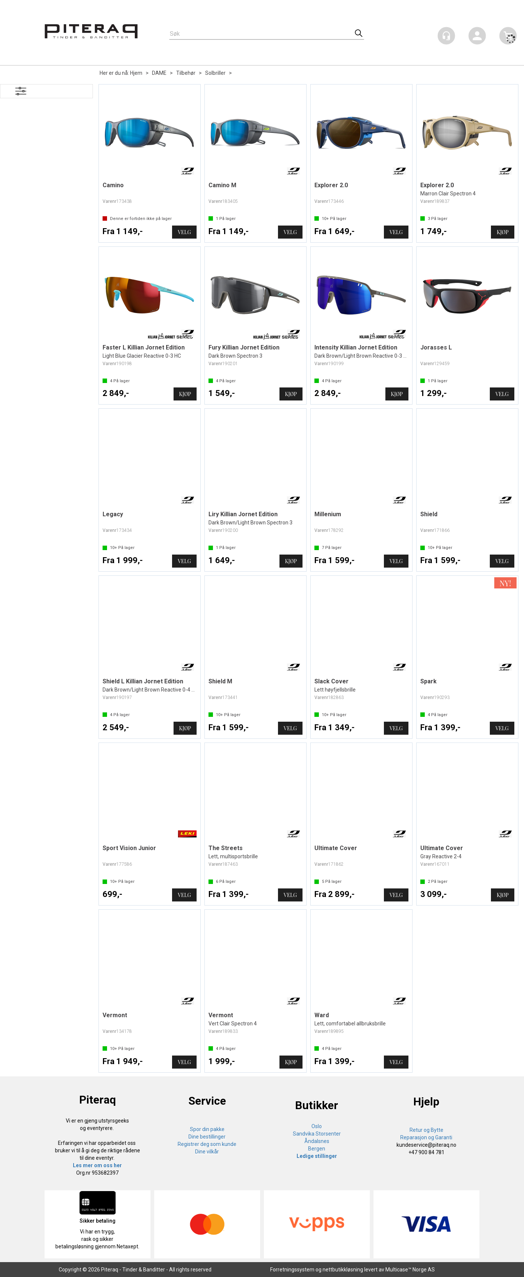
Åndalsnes (316, 1141)
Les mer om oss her (97, 1165)
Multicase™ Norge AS (410, 1270)
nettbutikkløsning (343, 1270)
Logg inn (477, 37)
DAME (159, 73)
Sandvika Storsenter (317, 1134)
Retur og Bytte (426, 1130)
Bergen (316, 1149)
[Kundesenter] (446, 35)
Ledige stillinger (317, 1156)
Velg (184, 232)
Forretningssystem (292, 1270)
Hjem (136, 73)
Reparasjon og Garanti (426, 1137)
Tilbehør (185, 73)
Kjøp (502, 232)
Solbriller (215, 73)
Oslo (316, 1126)
